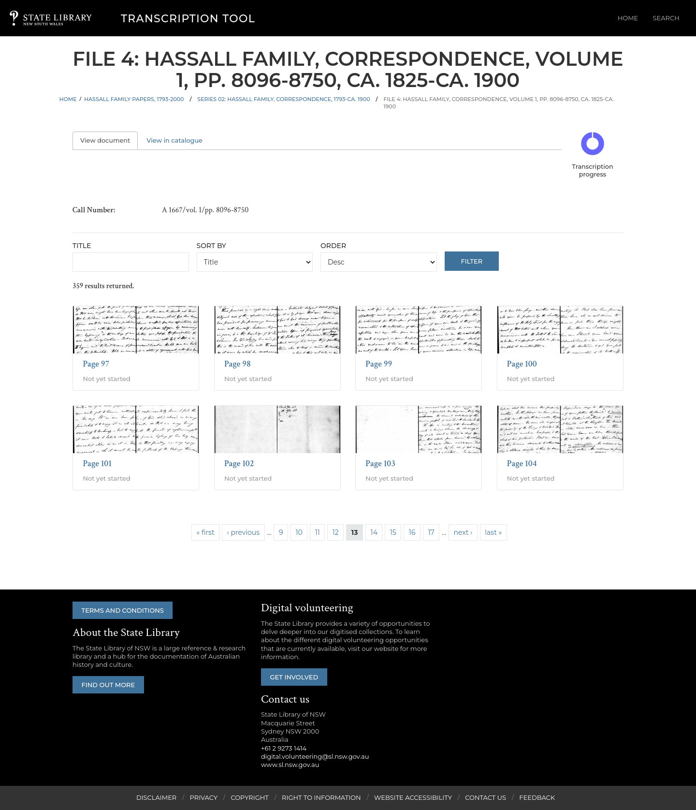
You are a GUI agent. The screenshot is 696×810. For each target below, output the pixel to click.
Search (668, 18)
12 (336, 532)
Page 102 (239, 463)
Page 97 (96, 363)
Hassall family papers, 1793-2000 (134, 99)
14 (374, 532)
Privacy (204, 798)
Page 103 (380, 463)
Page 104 (522, 463)
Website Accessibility (413, 798)
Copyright (249, 798)
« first (206, 532)
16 (412, 532)
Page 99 (378, 363)
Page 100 (522, 363)
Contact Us (485, 798)
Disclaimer (156, 798)
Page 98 (237, 363)
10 (298, 532)
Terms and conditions (124, 610)
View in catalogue (174, 140)
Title (81, 245)
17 (431, 532)
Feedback (537, 798)
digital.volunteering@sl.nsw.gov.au (315, 757)
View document (109, 140)
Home (635, 18)
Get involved (296, 677)
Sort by (211, 245)
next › (463, 532)
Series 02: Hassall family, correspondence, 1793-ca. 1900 (283, 99)
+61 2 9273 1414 (283, 748)
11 (317, 532)
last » (493, 532)
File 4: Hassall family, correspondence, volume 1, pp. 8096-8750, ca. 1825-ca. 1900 (498, 103)
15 (393, 532)
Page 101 (97, 463)
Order (333, 245)
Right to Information (321, 798)
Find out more (110, 685)
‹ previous (243, 532)
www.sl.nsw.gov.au (290, 765)
